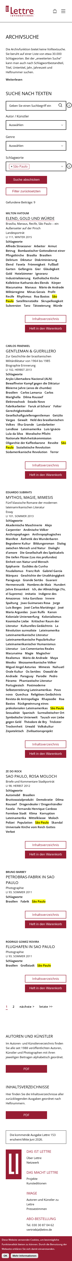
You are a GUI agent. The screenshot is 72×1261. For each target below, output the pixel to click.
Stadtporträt (46, 781)
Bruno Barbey (16, 872)
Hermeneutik (15, 584)
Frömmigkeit (36, 264)
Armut (52, 246)
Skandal (57, 822)
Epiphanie (13, 566)
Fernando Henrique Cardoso (37, 809)
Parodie (41, 676)
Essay (9, 512)
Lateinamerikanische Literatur (27, 635)
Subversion (13, 305)
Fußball (53, 264)
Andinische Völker (35, 530)
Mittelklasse (37, 818)
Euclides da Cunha (35, 566)
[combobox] (36, 125)
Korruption (47, 813)
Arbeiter (39, 246)
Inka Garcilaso (33, 598)
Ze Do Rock (14, 771)
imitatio (30, 594)
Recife (10, 296)
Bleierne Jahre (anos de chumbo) (28, 388)
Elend (9, 264)
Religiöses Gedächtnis (46, 694)
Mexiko (11, 662)
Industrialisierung (18, 278)
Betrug (10, 251)
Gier (38, 269)
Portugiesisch (15, 685)
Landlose (12, 429)
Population (24, 822)
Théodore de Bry (35, 722)
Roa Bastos (41, 296)
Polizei (10, 822)
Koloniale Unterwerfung (22, 616)
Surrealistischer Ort (50, 713)
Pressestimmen (36, 1209)
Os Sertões (33, 671)
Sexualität (13, 713)
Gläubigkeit (51, 269)
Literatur (12, 649)
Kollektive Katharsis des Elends (27, 283)
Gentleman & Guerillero (31, 351)
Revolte (53, 443)
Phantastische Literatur (35, 681)
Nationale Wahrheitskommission (28, 438)
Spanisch (28, 713)
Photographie (15, 888)
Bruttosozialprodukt (20, 799)
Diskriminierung (46, 260)
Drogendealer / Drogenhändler (40, 804)
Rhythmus (24, 296)
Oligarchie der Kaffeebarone (25, 443)
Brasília (32, 255)
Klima (33, 813)
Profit (51, 292)
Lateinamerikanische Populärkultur (30, 639)
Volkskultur (46, 726)
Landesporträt (15, 233)
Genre (10, 137)
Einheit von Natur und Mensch (27, 562)
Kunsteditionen (36, 1183)
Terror (54, 452)
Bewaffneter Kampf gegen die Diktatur (33, 383)
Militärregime (15, 292)
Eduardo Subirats (19, 492)
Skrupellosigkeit (52, 301)
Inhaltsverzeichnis (45, 319)
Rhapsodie (49, 699)
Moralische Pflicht (38, 434)
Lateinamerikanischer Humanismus (30, 644)
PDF (26, 1069)
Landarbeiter (46, 424)
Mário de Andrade (51, 287)
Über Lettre (33, 1158)
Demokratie (44, 799)
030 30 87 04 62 (43, 1225)
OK (5, 1255)
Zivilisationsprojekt (39, 731)
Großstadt (28, 965)
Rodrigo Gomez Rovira (22, 941)
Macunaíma (14, 287)
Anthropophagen (18, 534)
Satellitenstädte (27, 301)
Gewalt (22, 420)
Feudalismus (14, 571)
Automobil (13, 795)
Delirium (12, 260)
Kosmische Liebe (17, 621)
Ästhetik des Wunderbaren (39, 539)
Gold (9, 273)
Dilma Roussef (33, 397)
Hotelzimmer (24, 273)
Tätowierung (41, 305)
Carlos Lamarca (31, 392)
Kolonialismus (51, 616)
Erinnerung (28, 365)
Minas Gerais (36, 292)
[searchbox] (36, 125)
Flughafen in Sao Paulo (30, 946)
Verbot (10, 831)
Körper (56, 283)
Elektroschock (15, 401)
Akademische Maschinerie (24, 525)
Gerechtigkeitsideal (19, 411)
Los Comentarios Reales (37, 649)
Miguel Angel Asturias (21, 667)
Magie (29, 653)
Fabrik (25, 901)
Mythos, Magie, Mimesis (29, 497)
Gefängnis (25, 269)
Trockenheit (14, 726)
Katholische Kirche (46, 278)
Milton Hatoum (17, 213)
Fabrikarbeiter (16, 406)
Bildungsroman (43, 543)
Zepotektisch (15, 731)
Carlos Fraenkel (18, 346)
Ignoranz (41, 273)
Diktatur (26, 260)
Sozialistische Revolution (33, 447)
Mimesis (44, 667)
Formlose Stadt (16, 813)
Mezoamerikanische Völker (37, 662)
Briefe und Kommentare (22, 781)
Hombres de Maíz (39, 584)
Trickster (55, 722)
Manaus (30, 287)
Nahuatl (58, 667)
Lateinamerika (31, 429)
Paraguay (26, 676)
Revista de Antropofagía (22, 699)
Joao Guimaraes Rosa (35, 603)
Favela (20, 264)
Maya (54, 658)
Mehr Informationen (24, 1255)
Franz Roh (33, 571)
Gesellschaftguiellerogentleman (28, 415)
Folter (57, 406)
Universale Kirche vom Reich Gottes (30, 827)
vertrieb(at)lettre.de (39, 1229)
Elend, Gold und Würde (30, 218)
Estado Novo (36, 401)
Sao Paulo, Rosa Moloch (31, 776)
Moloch (53, 818)
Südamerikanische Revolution (26, 452)
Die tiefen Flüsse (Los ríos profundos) (31, 557)
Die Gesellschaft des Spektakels (42, 552)
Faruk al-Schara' (39, 406)
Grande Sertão (33, 580)
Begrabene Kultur (18, 543)
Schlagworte (15, 158)
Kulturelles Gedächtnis (36, 626)
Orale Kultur (14, 671)
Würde (57, 305)
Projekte (31, 1179)
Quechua (21, 694)
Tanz (27, 305)
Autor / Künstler (17, 116)
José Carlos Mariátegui (39, 607)
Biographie (13, 365)
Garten (11, 269)
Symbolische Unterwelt (22, 717)
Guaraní (51, 580)
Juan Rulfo (37, 612)
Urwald (30, 726)
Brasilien (46, 255)
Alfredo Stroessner (18, 246)
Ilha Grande (25, 424)
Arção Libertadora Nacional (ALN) (29, 379)
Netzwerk (32, 1162)
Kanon (52, 612)
